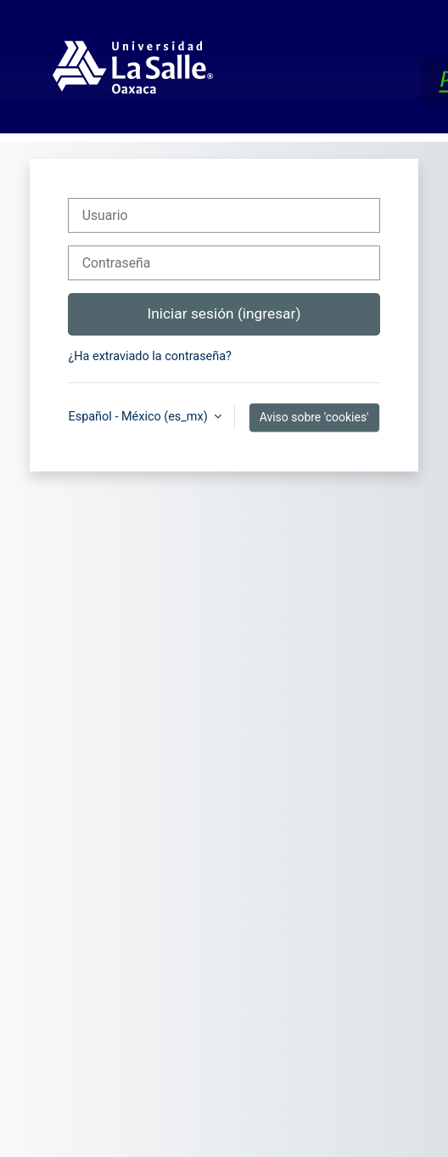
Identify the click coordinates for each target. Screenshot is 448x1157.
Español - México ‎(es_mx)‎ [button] (139, 416)
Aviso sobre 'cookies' (314, 417)
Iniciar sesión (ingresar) (224, 313)
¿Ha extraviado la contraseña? (149, 356)
